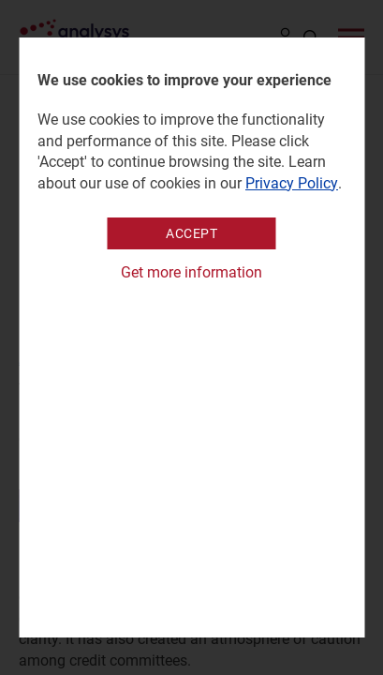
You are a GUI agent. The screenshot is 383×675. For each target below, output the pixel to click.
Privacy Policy (291, 183)
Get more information (191, 272)
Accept (191, 233)
